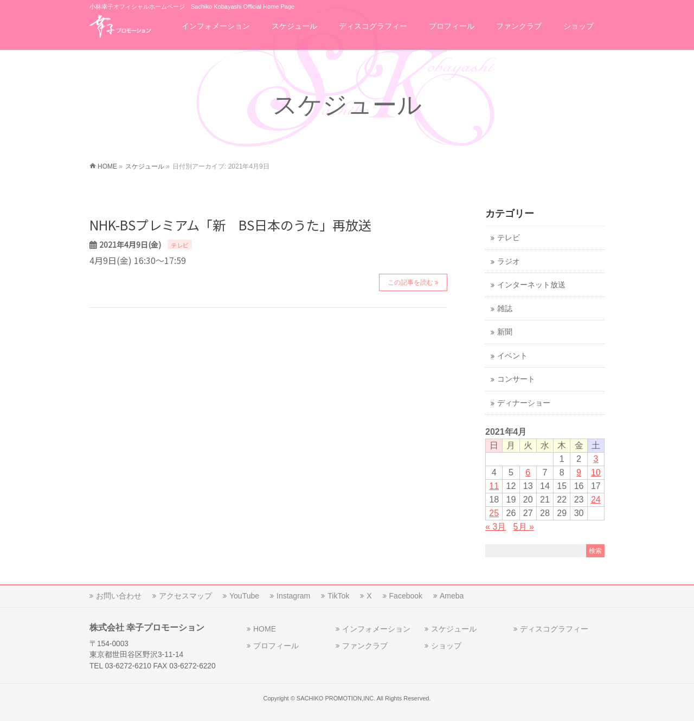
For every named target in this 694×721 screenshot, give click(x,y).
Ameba (452, 595)
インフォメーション (376, 629)
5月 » (523, 526)
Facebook (405, 595)
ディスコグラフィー (554, 629)
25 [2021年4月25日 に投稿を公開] (494, 513)
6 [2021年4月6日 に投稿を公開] (527, 472)
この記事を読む (410, 282)
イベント (512, 356)
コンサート (516, 379)
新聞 (504, 332)
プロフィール (276, 645)
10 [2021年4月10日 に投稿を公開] (596, 472)
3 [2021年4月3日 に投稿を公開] (595, 459)
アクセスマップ (185, 595)
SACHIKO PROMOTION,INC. (336, 698)
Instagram (293, 595)
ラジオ (508, 262)
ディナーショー (523, 403)
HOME (264, 629)
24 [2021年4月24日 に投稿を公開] (596, 499)
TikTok (338, 595)
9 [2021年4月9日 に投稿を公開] (578, 472)
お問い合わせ (119, 595)
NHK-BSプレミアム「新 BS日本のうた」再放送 (230, 224)
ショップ (446, 645)
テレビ (180, 245)
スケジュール (454, 629)
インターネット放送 (531, 285)
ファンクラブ (365, 645)
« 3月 (495, 526)
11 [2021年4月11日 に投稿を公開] (494, 486)
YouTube (244, 595)
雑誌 (504, 309)
